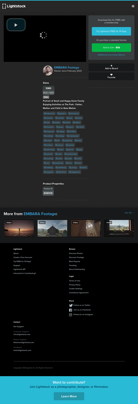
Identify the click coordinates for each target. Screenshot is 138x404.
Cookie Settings (75, 288)
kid (57, 140)
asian (78, 118)
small (68, 158)
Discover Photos (76, 253)
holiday (60, 136)
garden (62, 113)
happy (60, 131)
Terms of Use (74, 280)
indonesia (49, 113)
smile (78, 158)
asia (69, 118)
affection (61, 172)
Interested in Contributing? (24, 273)
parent (70, 145)
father (76, 122)
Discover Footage (76, 257)
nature (59, 145)
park (60, 149)
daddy (56, 122)
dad (46, 122)
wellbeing (61, 167)
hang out (49, 131)
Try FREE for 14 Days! (22, 261)
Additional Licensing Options (111, 54)
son (46, 163)
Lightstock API (19, 269)
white (83, 167)
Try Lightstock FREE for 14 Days (111, 31)
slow (59, 158)
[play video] (16, 25)
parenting (49, 149)
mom (78, 140)
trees (78, 163)
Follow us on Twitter (81, 305)
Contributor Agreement (79, 292)
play (79, 149)
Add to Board (111, 67)
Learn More (69, 396)
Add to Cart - (111, 47)
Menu (133, 6)
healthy (71, 131)
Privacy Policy (74, 284)
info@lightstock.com (21, 334)
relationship (71, 154)
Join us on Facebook (82, 309)
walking (48, 167)
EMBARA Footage (66, 67)
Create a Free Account (22, 257)
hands (80, 127)
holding (48, 136)
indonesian (73, 136)
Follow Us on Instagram (83, 314)
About (16, 253)
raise (58, 154)
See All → (129, 212)
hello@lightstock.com (22, 350)
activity (60, 118)
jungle (48, 140)
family (66, 122)
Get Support (18, 326)
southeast (58, 163)
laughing (67, 140)
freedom (48, 127)
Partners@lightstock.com (23, 342)
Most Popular (74, 261)
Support (16, 265)
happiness (74, 172)
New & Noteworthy (77, 269)
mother (48, 145)
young (73, 167)
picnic (69, 149)
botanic (48, 118)
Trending (72, 265)
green (69, 127)
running (48, 158)
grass (60, 127)
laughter (48, 172)
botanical (74, 113)
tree (69, 163)
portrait (48, 154)
